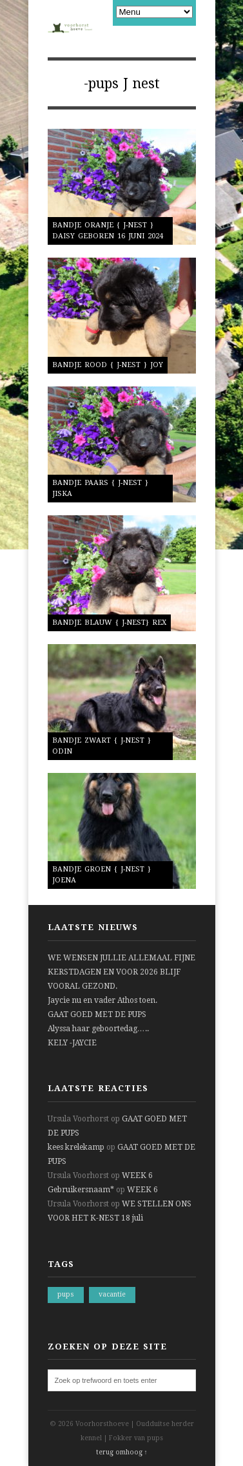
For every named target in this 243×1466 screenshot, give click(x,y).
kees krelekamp (76, 1147)
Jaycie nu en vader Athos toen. (102, 1000)
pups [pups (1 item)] (65, 1294)
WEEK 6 (137, 1175)
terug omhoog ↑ (122, 1452)
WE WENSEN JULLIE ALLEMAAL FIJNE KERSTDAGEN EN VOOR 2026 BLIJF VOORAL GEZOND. (121, 972)
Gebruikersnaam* (81, 1189)
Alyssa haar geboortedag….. (98, 1028)
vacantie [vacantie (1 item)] (112, 1294)
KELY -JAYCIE (72, 1042)
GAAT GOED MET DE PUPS (97, 1014)
